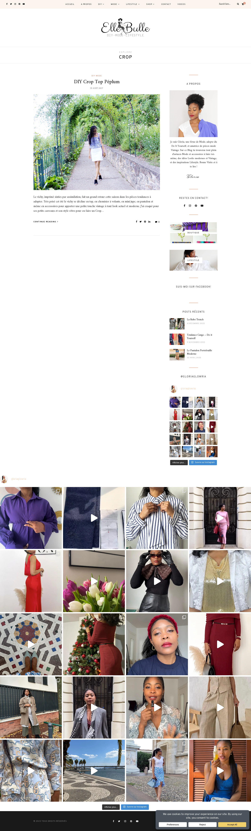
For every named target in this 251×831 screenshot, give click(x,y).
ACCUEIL (69, 4)
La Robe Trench (195, 319)
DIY (100, 4)
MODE (114, 4)
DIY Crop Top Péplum (97, 81)
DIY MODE (97, 76)
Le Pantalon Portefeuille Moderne (199, 352)
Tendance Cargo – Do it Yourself (199, 337)
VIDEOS (182, 4)
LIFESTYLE (131, 4)
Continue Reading (45, 222)
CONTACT (166, 4)
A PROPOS (86, 4)
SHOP (149, 4)
